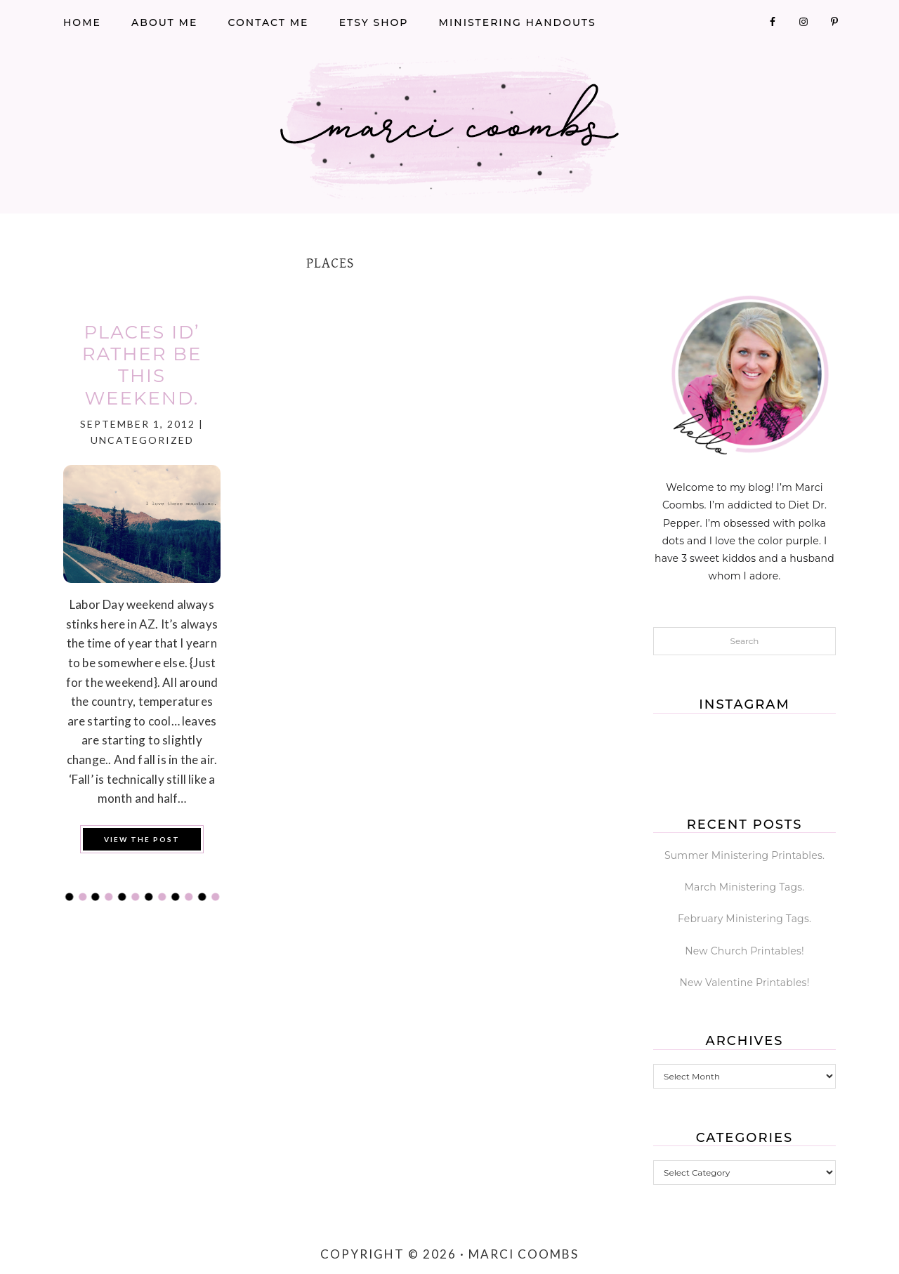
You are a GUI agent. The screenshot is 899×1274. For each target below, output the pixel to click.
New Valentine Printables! (745, 982)
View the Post (142, 839)
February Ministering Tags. (744, 918)
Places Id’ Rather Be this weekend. (142, 365)
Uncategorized (142, 440)
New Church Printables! (744, 951)
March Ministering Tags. (745, 887)
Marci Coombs (449, 127)
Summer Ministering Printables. (744, 855)
